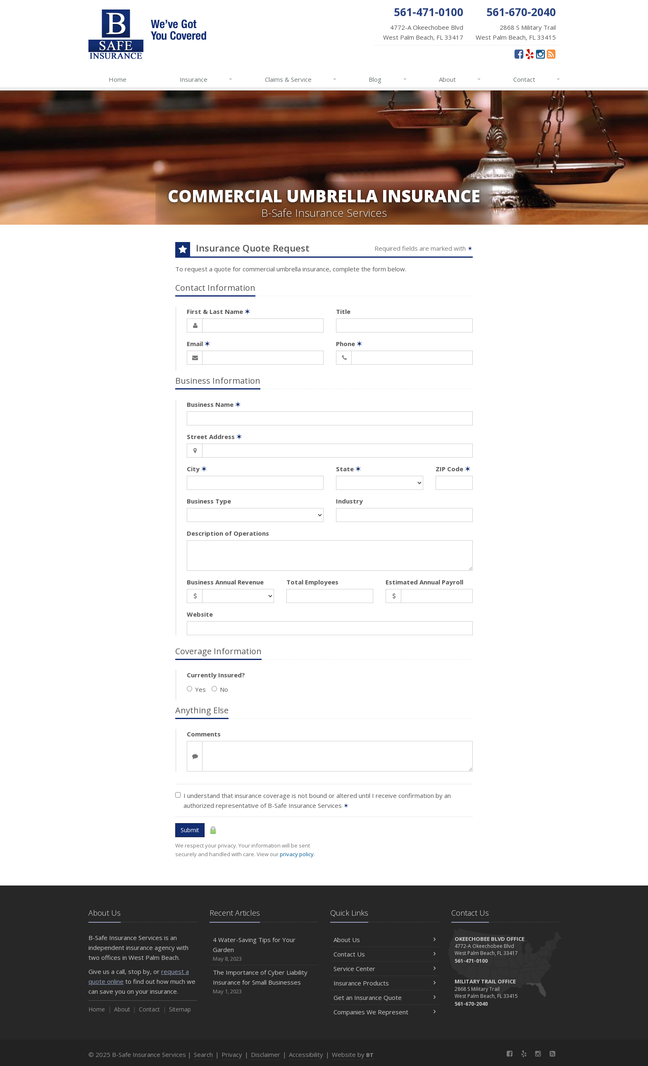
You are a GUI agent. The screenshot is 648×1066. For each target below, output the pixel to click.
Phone (349, 344)
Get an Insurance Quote (385, 997)
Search (203, 1054)
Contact (537, 79)
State (348, 469)
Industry (349, 501)
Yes (196, 689)
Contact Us (385, 954)
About (460, 79)
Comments (204, 734)
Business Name (214, 404)
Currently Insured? (216, 675)
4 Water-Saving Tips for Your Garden (264, 949)
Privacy (232, 1054)
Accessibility (306, 1054)
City (197, 469)
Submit (190, 830)
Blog (388, 79)
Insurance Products (385, 983)
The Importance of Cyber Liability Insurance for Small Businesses (264, 982)
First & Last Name (218, 311)
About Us (385, 939)
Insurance (206, 79)
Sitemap (180, 1009)
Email (198, 344)
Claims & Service (301, 79)
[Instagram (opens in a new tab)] (540, 54)
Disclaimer (265, 1054)
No (220, 689)
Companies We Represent (385, 1012)
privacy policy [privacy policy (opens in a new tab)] (297, 854)
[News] (551, 54)
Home (117, 79)
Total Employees (312, 582)
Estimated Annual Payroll (424, 582)
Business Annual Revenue (225, 582)
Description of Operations (228, 533)
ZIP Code (453, 469)
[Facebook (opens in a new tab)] (519, 54)
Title (343, 311)
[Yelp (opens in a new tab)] (529, 54)
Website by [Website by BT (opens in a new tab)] (353, 1054)
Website (200, 614)
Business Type (209, 501)
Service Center (385, 968)
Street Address (214, 436)
